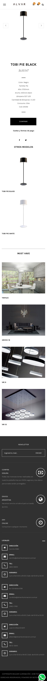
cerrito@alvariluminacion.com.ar (22, 558)
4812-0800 (13, 567)
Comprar (23, 121)
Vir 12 (4, 424)
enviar (38, 453)
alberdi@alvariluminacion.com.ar (22, 637)
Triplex (5, 298)
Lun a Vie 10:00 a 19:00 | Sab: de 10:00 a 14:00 (26, 655)
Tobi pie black (8, 191)
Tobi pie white (8, 234)
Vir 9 (4, 382)
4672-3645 (13, 646)
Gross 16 (6, 340)
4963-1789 (13, 606)
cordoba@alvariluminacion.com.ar (23, 597)
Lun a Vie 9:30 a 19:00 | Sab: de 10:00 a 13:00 (26, 576)
